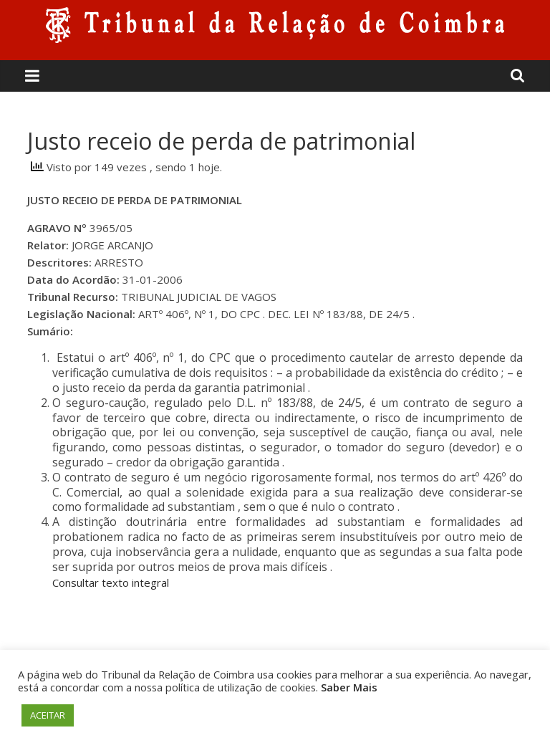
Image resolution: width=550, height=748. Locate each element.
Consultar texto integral (110, 582)
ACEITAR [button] (47, 715)
